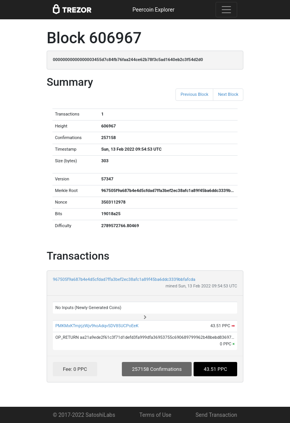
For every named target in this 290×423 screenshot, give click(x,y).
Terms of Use (155, 415)
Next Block (228, 94)
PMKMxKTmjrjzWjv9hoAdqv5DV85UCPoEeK (96, 325)
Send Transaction (216, 415)
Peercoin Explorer (153, 10)
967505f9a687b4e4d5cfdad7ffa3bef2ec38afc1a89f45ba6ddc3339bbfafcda (124, 279)
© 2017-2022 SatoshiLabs (84, 415)
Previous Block (194, 94)
